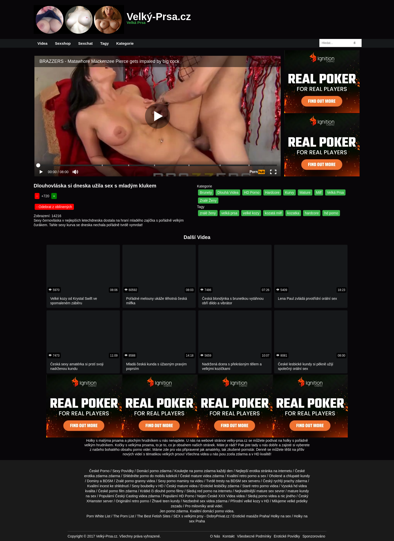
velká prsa (229, 213)
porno (154, 471)
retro (135, 501)
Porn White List (98, 516)
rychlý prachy (284, 481)
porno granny (135, 481)
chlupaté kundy (298, 476)
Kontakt (228, 536)
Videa (42, 43)
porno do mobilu (152, 476)
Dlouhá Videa (227, 192)
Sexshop (63, 43)
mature (196, 476)
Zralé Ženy (208, 201)
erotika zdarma (96, 476)
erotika (254, 471)
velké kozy (251, 213)
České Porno (99, 471)
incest (104, 486)
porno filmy (174, 491)
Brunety (206, 192)
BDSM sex (239, 481)
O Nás (215, 536)
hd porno (331, 213)
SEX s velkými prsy (188, 516)
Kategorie (125, 43)
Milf (319, 192)
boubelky (147, 486)
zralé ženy (208, 213)
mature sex (265, 491)
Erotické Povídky (287, 536)
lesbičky (220, 486)
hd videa (300, 486)
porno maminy (178, 481)
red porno (204, 491)
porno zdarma (205, 471)
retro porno (248, 476)
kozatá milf (273, 213)
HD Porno (251, 192)
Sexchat (85, 43)
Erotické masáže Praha (250, 516)
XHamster (94, 501)
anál (210, 506)
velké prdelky (297, 501)
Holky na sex (281, 516)
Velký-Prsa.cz (159, 19)
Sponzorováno (314, 536)
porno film (116, 491)
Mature (305, 192)
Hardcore (272, 192)
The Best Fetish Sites (153, 516)
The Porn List (123, 516)
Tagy (104, 43)
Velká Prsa (335, 192)
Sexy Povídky (123, 471)
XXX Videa (226, 496)
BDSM (108, 481)
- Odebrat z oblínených (54, 207)
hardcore (312, 213)
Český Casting (126, 496)
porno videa (267, 496)
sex (202, 501)
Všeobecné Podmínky (254, 536)
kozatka (293, 213)
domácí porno (213, 511)
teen (166, 501)
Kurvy (289, 192)
